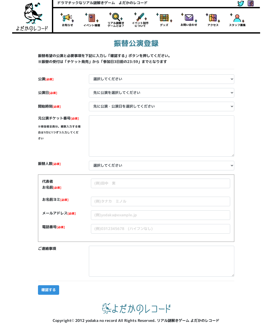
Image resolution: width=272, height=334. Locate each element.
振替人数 (49, 163)
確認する (48, 289)
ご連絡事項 (47, 248)
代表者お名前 (51, 184)
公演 (45, 79)
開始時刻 (49, 106)
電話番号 (53, 226)
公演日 (47, 92)
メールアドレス (59, 213)
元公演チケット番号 (58, 118)
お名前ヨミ (55, 199)
